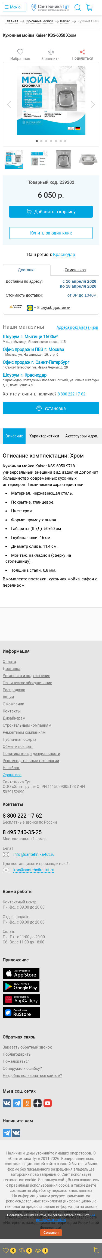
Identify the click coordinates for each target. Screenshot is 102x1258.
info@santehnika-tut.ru (33, 854)
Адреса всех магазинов (77, 327)
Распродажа (14, 690)
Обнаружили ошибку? (22, 1068)
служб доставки (55, 307)
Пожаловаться (16, 1061)
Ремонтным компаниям (24, 732)
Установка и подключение (26, 676)
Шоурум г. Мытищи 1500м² (30, 336)
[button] (37, 141)
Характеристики (44, 436)
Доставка (11, 668)
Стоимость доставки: (24, 295)
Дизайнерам (14, 718)
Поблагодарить (17, 1054)
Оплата (9, 661)
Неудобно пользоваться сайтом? (32, 1075)
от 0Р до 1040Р (81, 295)
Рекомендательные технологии (31, 761)
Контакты (12, 711)
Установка (51, 408)
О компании (13, 704)
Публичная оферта (19, 739)
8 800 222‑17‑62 (22, 815)
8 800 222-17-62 (71, 394)
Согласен (51, 1233)
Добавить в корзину (51, 211)
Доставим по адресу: (24, 281)
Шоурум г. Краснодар (25, 375)
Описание (14, 436)
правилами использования (33, 1185)
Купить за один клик (51, 233)
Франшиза (12, 775)
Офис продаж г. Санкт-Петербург (36, 362)
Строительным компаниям (27, 725)
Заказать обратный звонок (27, 1047)
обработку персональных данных (62, 1190)
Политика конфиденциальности (31, 753)
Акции (8, 697)
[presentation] (9, 104)
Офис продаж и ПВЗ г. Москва (33, 349)
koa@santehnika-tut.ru (33, 869)
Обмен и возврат (18, 746)
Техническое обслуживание (27, 683)
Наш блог (11, 768)
